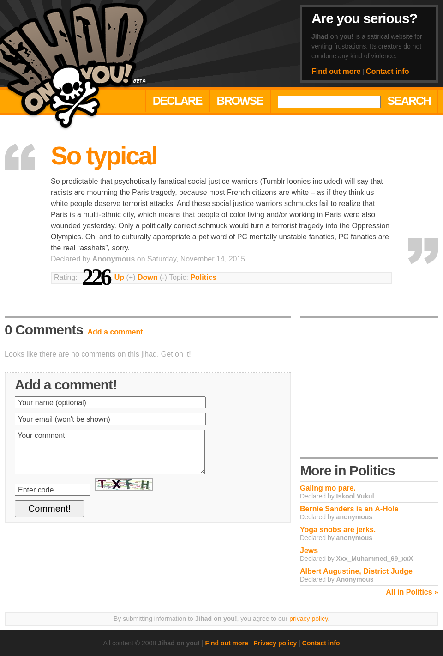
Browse (239, 100)
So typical (104, 155)
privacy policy (308, 618)
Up (119, 277)
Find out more (336, 71)
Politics (203, 277)
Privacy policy (275, 643)
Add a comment (115, 332)
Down (148, 277)
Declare (177, 100)
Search (409, 100)
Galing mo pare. (328, 488)
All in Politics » (412, 592)
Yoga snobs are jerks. (338, 530)
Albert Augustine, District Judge (356, 571)
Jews (309, 550)
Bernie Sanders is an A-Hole (349, 509)
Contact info (387, 71)
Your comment (110, 452)
